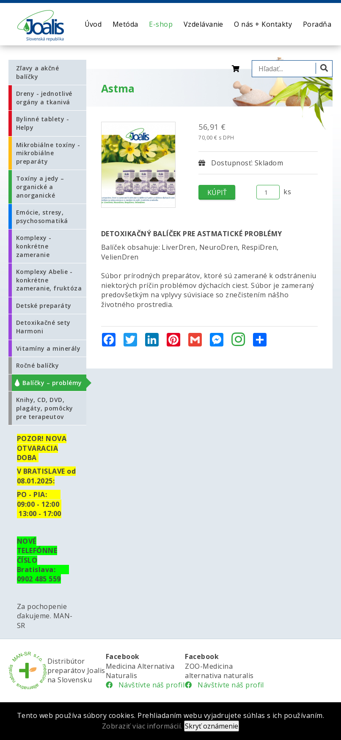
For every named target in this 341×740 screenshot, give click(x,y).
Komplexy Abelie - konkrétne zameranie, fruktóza (49, 280)
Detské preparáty (44, 306)
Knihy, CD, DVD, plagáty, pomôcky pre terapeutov (44, 408)
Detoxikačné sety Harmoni (43, 326)
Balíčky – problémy (52, 383)
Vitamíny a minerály (48, 348)
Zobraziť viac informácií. (142, 726)
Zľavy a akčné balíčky (37, 72)
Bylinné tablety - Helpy (42, 123)
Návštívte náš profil (145, 685)
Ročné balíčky (37, 365)
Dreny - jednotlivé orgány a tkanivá (44, 97)
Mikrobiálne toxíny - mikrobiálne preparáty (48, 153)
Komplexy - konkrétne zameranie (34, 246)
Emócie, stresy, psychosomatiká (42, 216)
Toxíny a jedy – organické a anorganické (40, 186)
